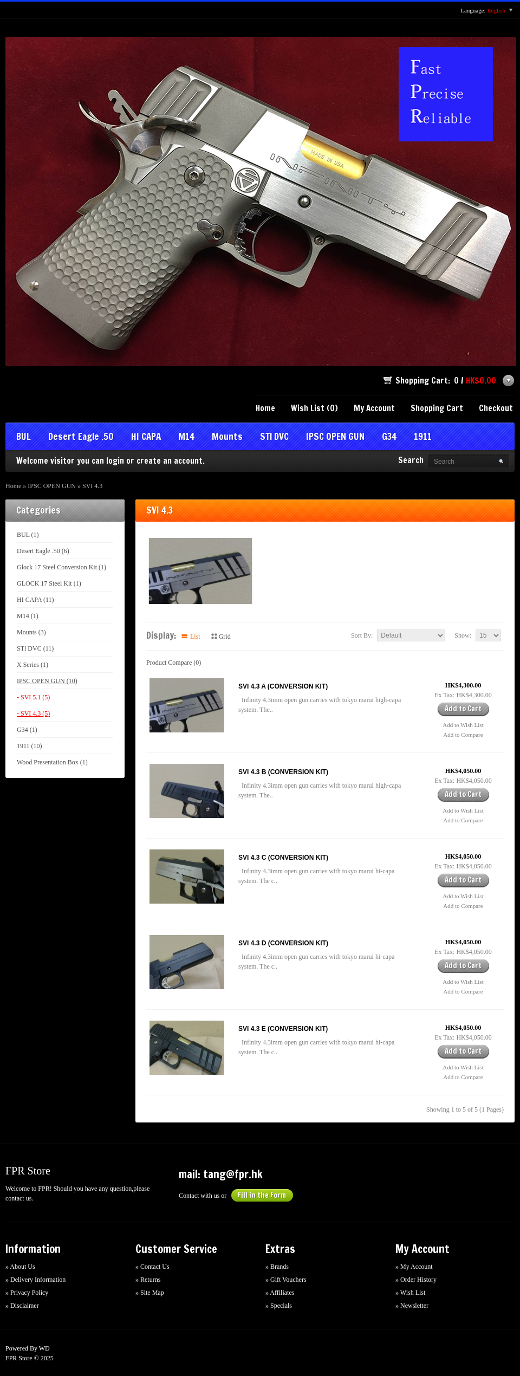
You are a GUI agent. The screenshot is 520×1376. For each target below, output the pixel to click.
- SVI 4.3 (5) (33, 713)
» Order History (416, 1279)
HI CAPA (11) (35, 599)
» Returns (147, 1279)
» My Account (414, 1266)
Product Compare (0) (173, 662)
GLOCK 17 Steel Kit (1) (49, 583)
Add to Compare (463, 734)
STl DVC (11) (35, 648)
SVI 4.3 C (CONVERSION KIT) (283, 857)
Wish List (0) (314, 408)
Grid (225, 636)
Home (265, 408)
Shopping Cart (437, 408)
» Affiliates (279, 1292)
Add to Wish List (463, 725)
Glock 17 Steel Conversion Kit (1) (61, 567)
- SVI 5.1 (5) (33, 697)
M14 (186, 437)
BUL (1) (28, 534)
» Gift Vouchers (286, 1279)
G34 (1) (27, 730)
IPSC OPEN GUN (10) (47, 681)
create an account (169, 460)
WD (44, 1348)
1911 (423, 437)
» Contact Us (152, 1266)
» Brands (277, 1266)
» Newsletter (411, 1305)
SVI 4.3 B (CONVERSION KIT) (283, 772)
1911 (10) (29, 746)
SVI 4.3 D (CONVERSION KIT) (283, 943)
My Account (374, 408)
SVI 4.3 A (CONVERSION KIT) (283, 686)
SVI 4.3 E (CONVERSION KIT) (283, 1029)
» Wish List (410, 1292)
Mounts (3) (31, 632)
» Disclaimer (22, 1305)
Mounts (227, 437)
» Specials (278, 1305)
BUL (23, 437)
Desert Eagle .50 (81, 437)
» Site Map (149, 1292)
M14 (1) (27, 616)
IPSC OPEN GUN (335, 437)
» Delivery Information (35, 1279)
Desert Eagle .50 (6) (43, 551)
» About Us (20, 1266)
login (115, 460)
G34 (389, 437)
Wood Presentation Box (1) (52, 762)
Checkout (496, 408)
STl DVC (274, 437)
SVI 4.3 (92, 486)
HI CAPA (146, 437)
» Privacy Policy (26, 1292)
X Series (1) (32, 664)
